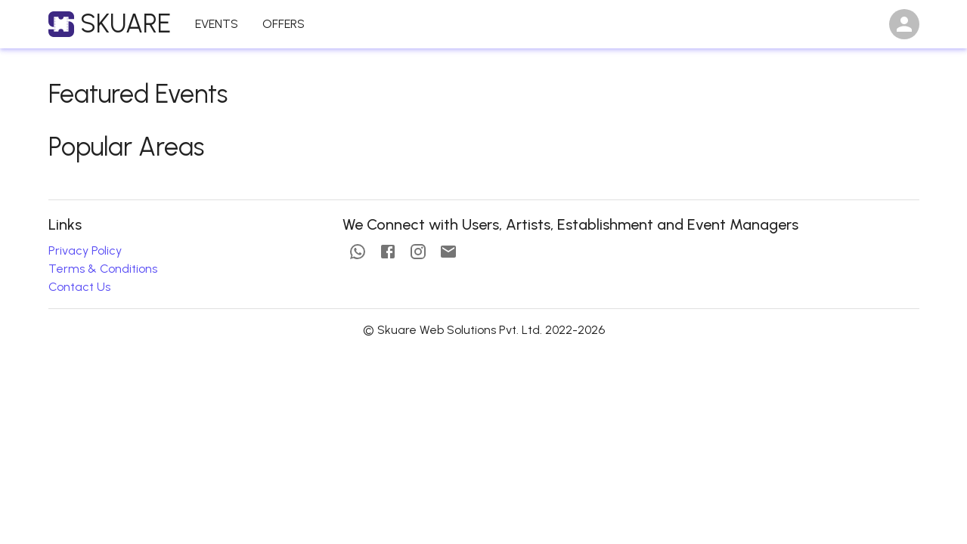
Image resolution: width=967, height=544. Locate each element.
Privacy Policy (85, 250)
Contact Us (79, 287)
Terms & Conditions (102, 268)
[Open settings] (904, 24)
